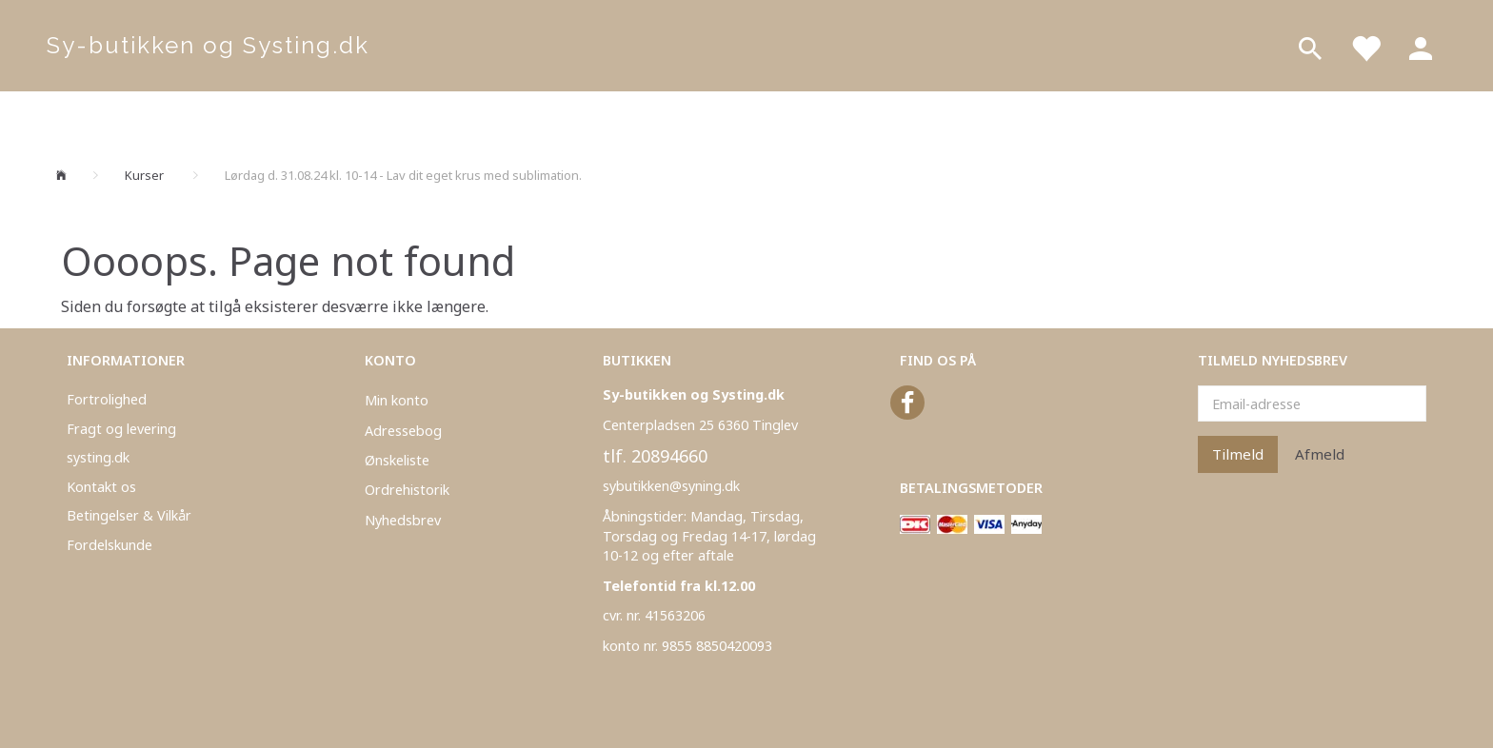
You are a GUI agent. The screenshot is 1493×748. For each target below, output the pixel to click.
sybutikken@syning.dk (671, 486)
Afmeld (1319, 453)
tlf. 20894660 (655, 455)
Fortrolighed (107, 399)
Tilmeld (1238, 453)
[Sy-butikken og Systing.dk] (208, 45)
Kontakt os (101, 487)
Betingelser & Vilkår (129, 515)
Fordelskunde (109, 545)
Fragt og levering (121, 429)
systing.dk (98, 457)
